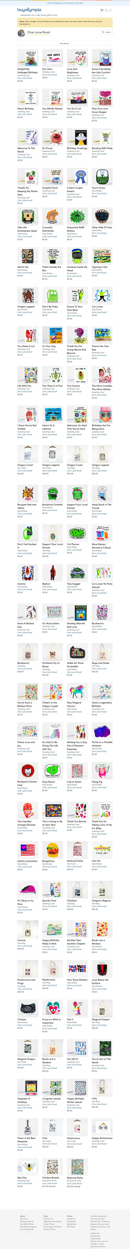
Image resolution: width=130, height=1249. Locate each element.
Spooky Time (49, 900)
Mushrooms (48, 979)
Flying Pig (97, 781)
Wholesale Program (28, 1226)
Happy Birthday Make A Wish (50, 941)
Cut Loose (97, 306)
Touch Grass (98, 187)
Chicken (21, 1019)
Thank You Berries (76, 821)
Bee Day (22, 1177)
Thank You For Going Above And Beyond (76, 349)
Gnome (21, 583)
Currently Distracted (48, 228)
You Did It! (72, 1059)
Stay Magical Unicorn (74, 704)
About (22, 1216)
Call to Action (74, 781)
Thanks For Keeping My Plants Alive (27, 191)
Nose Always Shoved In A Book (101, 545)
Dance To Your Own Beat (74, 308)
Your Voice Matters (77, 979)
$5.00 (20, 80)
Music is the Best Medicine (26, 1139)
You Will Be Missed (52, 108)
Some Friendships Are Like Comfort (101, 70)
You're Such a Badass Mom (24, 704)
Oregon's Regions (101, 900)
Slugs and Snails (100, 662)
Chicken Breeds (50, 1177)
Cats (94, 1098)
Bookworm (98, 623)
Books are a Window (98, 941)
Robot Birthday (25, 108)
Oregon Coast (25, 464)
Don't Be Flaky (50, 306)
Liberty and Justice (27, 860)
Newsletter (71, 1224)
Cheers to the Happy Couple (50, 704)
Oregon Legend (25, 306)
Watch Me (22, 266)
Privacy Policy (49, 1229)
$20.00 (20, 473)
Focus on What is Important (51, 1020)
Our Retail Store (27, 1224)
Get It (70, 1019)
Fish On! (96, 860)
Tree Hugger (73, 583)
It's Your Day (49, 346)
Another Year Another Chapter (76, 941)
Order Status (49, 1224)
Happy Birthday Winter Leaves (75, 1100)
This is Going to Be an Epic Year (52, 822)
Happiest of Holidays (23, 1100)
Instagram (71, 1221)
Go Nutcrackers (50, 623)
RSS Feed (71, 1226)
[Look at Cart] (102, 12)
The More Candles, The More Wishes (102, 387)
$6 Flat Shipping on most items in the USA (65, 3)
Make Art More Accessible (75, 664)
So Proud (47, 148)
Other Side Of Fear (102, 227)
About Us (24, 1218)
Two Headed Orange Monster (26, 822)
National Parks (75, 860)
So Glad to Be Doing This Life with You (50, 745)
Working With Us (27, 1221)
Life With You (24, 385)
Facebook (71, 1218)
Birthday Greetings (77, 148)
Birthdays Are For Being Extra (101, 426)
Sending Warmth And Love (76, 624)
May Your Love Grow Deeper (100, 110)
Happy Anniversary (102, 1138)
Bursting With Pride (102, 148)
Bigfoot (46, 583)
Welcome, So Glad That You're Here (77, 426)
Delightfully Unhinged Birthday (27, 70)
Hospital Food (49, 187)
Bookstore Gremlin (52, 504)
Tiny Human (73, 385)
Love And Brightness (72, 70)
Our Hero (47, 68)
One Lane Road (24, 77)
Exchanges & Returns (53, 1226)
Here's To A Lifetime (48, 426)
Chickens (72, 900)
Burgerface (48, 860)
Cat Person (73, 544)
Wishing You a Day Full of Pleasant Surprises (77, 745)
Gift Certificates (27, 1229)
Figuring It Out (99, 266)
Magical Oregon (101, 1019)
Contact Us (48, 1218)
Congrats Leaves (51, 1098)
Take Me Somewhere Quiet (27, 228)
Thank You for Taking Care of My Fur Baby (102, 824)
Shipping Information (53, 1221)
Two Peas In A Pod (52, 385)
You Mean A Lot (26, 346)
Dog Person (48, 781)
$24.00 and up (48, 1186)
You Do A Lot (74, 108)
